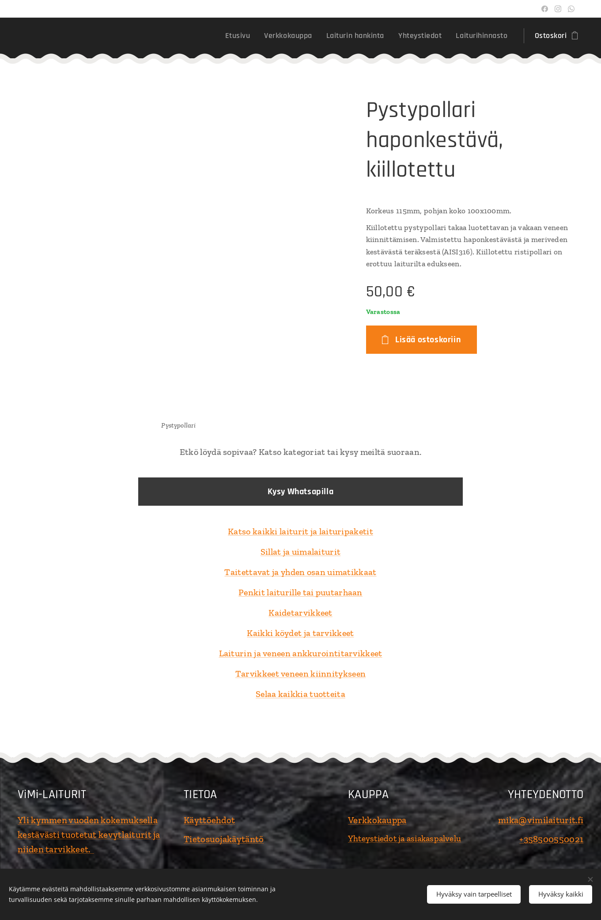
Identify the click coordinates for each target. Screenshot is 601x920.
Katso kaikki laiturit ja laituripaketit (300, 531)
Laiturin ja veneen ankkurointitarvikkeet (300, 653)
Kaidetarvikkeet (300, 612)
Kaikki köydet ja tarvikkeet (300, 633)
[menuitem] (240, 36)
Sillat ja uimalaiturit (301, 551)
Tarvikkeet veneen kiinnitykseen (300, 673)
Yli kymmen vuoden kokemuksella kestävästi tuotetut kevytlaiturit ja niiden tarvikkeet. (89, 835)
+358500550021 (551, 839)
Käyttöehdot (209, 820)
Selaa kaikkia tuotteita (300, 694)
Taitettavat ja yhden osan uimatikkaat (300, 572)
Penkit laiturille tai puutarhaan (300, 592)
